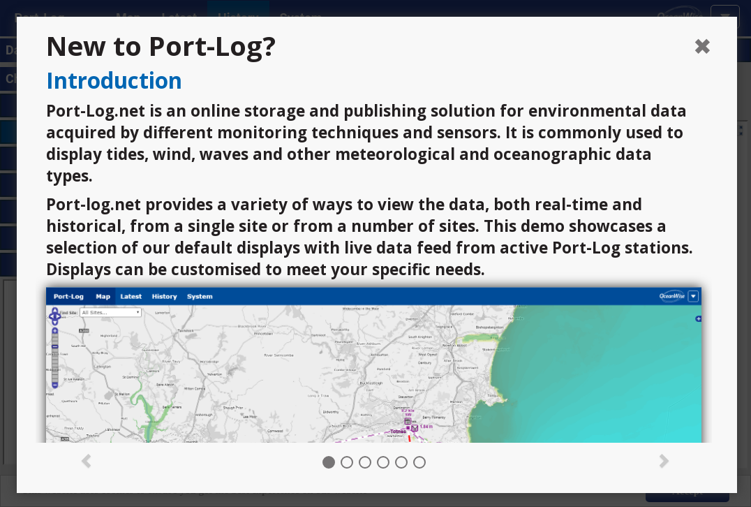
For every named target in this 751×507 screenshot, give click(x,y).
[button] (86, 459)
